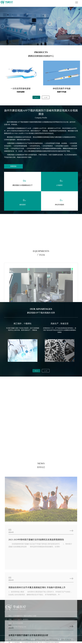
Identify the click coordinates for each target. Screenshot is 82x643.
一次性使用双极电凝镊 (20, 88)
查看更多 (13, 166)
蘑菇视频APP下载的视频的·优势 (41, 313)
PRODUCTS (41, 52)
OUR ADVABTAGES (41, 309)
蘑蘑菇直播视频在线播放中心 (41, 56)
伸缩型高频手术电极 (62, 88)
